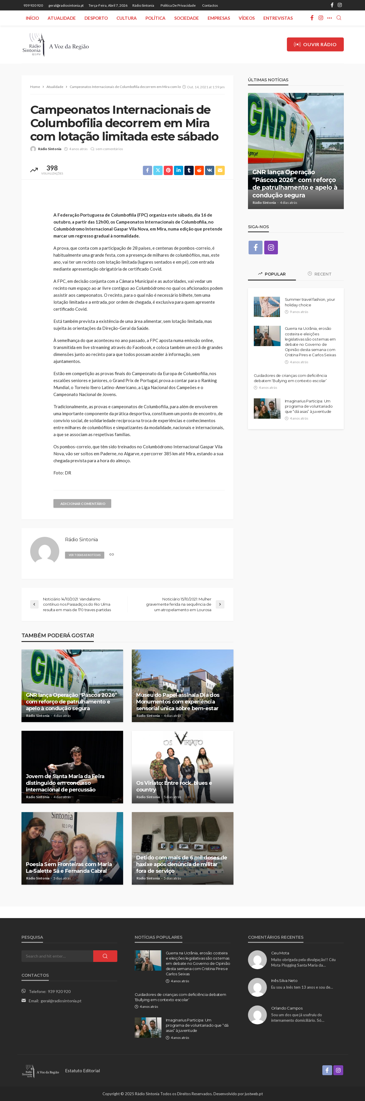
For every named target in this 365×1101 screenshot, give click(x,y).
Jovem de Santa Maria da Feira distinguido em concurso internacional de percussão (65, 783)
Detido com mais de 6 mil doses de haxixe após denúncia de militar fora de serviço (181, 864)
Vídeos (247, 18)
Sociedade (186, 18)
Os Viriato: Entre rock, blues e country (174, 786)
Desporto (96, 18)
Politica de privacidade (178, 5)
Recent (320, 274)
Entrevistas (278, 18)
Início (32, 18)
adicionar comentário (84, 503)
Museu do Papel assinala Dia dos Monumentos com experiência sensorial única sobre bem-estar (178, 702)
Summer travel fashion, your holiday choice (310, 302)
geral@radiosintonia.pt (61, 1000)
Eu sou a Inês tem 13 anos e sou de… (302, 987)
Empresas (219, 18)
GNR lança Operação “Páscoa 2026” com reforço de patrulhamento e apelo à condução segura (71, 702)
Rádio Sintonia (143, 5)
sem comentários (109, 149)
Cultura (126, 18)
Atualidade (62, 18)
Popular (272, 274)
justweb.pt (254, 1093)
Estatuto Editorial (82, 1070)
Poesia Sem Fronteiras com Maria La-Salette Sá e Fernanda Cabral (69, 867)
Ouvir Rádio (315, 44)
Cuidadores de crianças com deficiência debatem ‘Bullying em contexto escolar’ (290, 378)
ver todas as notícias (85, 555)
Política (155, 18)
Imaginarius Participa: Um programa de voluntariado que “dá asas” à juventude (309, 406)
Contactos (210, 5)
